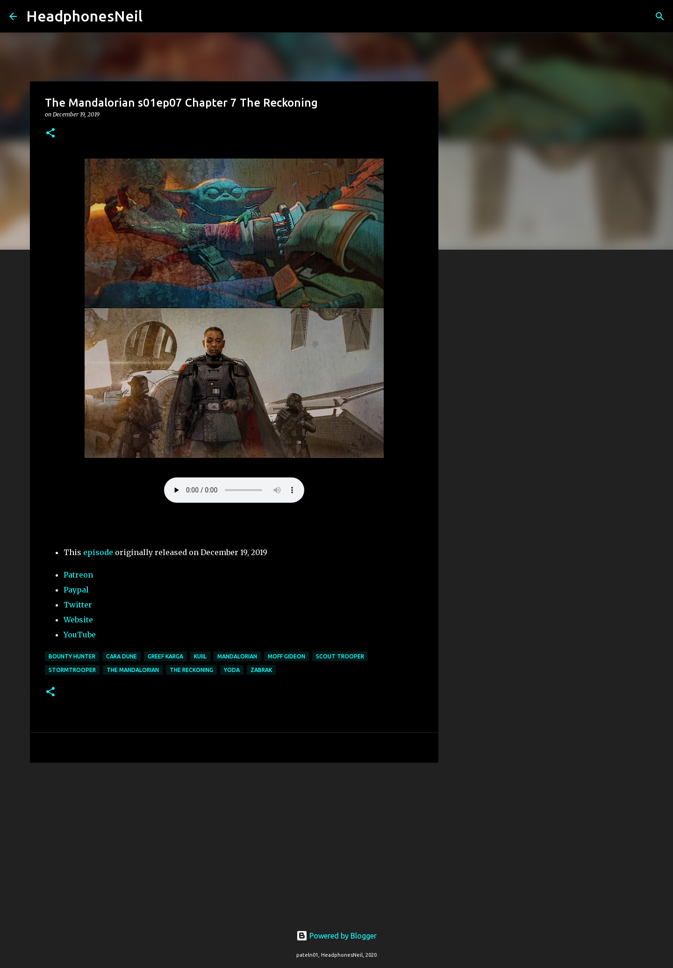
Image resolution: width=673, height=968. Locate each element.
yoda (232, 670)
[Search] (155, 16)
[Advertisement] (234, 842)
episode (98, 552)
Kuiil (200, 656)
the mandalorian (133, 670)
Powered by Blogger (336, 936)
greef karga (165, 656)
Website (78, 619)
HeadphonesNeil (84, 15)
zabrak (261, 670)
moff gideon (286, 656)
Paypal (76, 589)
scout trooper (340, 656)
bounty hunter (72, 656)
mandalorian (237, 656)
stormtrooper (72, 670)
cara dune (121, 656)
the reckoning (191, 670)
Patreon (78, 574)
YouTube (80, 634)
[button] (50, 133)
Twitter (78, 604)
